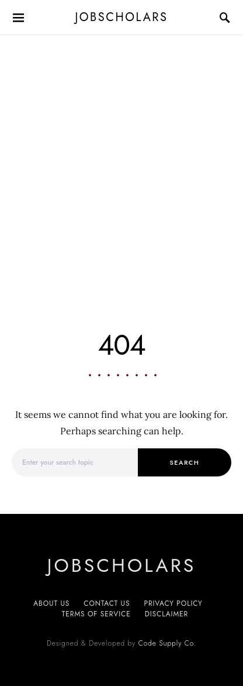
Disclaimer (167, 614)
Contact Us (107, 603)
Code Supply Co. (167, 643)
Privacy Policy (173, 603)
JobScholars (121, 17)
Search (185, 462)
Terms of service (96, 614)
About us (51, 603)
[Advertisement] (121, 162)
